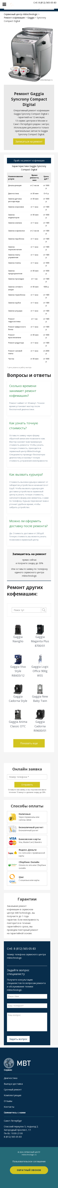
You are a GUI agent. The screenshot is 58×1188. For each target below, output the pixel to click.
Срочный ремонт (13, 1089)
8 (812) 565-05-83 (13, 1136)
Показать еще (29, 743)
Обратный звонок (29, 1170)
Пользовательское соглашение (29, 1161)
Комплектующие (12, 1095)
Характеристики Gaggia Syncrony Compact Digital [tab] (29, 168)
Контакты (9, 1106)
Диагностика (10, 1078)
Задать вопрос (18, 1039)
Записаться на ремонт (29, 141)
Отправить (27, 784)
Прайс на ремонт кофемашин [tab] (29, 160)
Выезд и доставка (13, 1083)
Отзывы (8, 1101)
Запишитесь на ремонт (29, 554)
